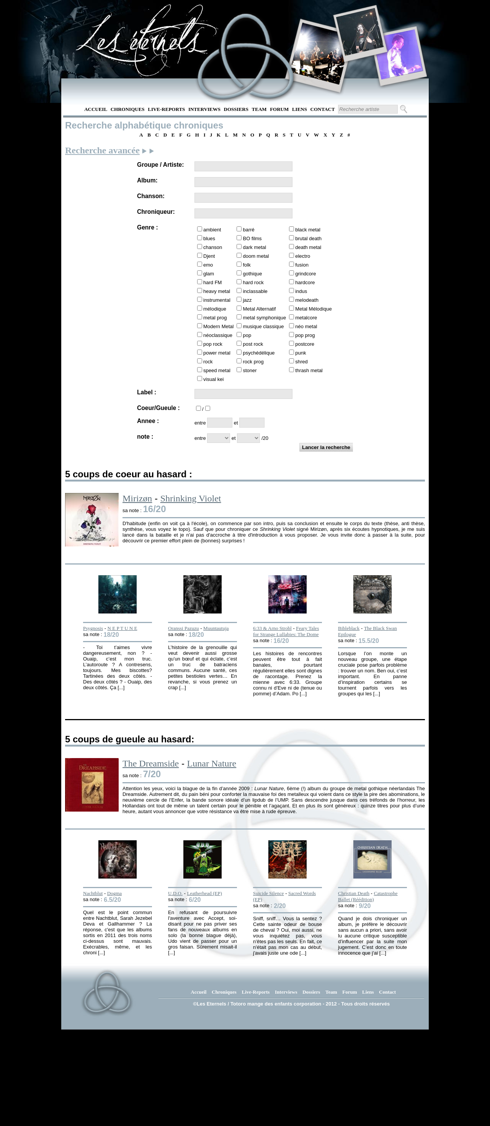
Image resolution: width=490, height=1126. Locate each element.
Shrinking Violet (190, 498)
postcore (304, 344)
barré (248, 230)
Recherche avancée (102, 150)
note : (145, 436)
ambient (212, 230)
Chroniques (128, 109)
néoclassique (217, 335)
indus (301, 291)
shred (301, 361)
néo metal (306, 326)
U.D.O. (175, 893)
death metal (308, 247)
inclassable (255, 291)
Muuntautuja (216, 628)
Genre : (147, 227)
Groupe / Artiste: (160, 164)
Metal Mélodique (313, 309)
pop (247, 335)
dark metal (254, 247)
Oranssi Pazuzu (183, 628)
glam (208, 274)
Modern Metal (218, 326)
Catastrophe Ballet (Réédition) (368, 896)
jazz (247, 300)
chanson (212, 247)
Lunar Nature (212, 763)
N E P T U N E (122, 628)
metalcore (306, 318)
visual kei (213, 379)
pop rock (212, 344)
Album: (147, 180)
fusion (302, 265)
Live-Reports (166, 109)
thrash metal (309, 370)
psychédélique (258, 353)
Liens (299, 109)
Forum (279, 109)
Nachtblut (93, 893)
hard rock (253, 282)
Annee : (148, 421)
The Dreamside (150, 763)
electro (302, 256)
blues (209, 238)
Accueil (95, 109)
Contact (322, 109)
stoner (249, 370)
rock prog (253, 361)
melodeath (306, 300)
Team (259, 109)
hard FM (212, 282)
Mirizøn (137, 498)
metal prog (215, 318)
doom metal (256, 256)
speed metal (216, 370)
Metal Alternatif (259, 309)
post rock (253, 344)
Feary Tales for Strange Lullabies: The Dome (286, 631)
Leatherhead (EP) (204, 893)
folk (246, 265)
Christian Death (353, 893)
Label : (146, 392)
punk (300, 353)
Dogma (114, 893)
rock (208, 361)
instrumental (216, 300)
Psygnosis (93, 628)
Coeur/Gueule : (158, 408)
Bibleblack (348, 628)
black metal (307, 230)
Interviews (204, 109)
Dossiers (236, 109)
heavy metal (216, 291)
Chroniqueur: (156, 211)
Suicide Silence (268, 893)
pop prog (305, 335)
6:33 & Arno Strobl (272, 628)
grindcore (305, 274)
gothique (252, 274)
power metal (216, 353)
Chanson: (151, 196)
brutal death (308, 238)
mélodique (214, 309)
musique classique (263, 326)
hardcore (305, 282)
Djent (209, 256)
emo (208, 265)
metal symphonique (264, 318)
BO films (252, 238)
